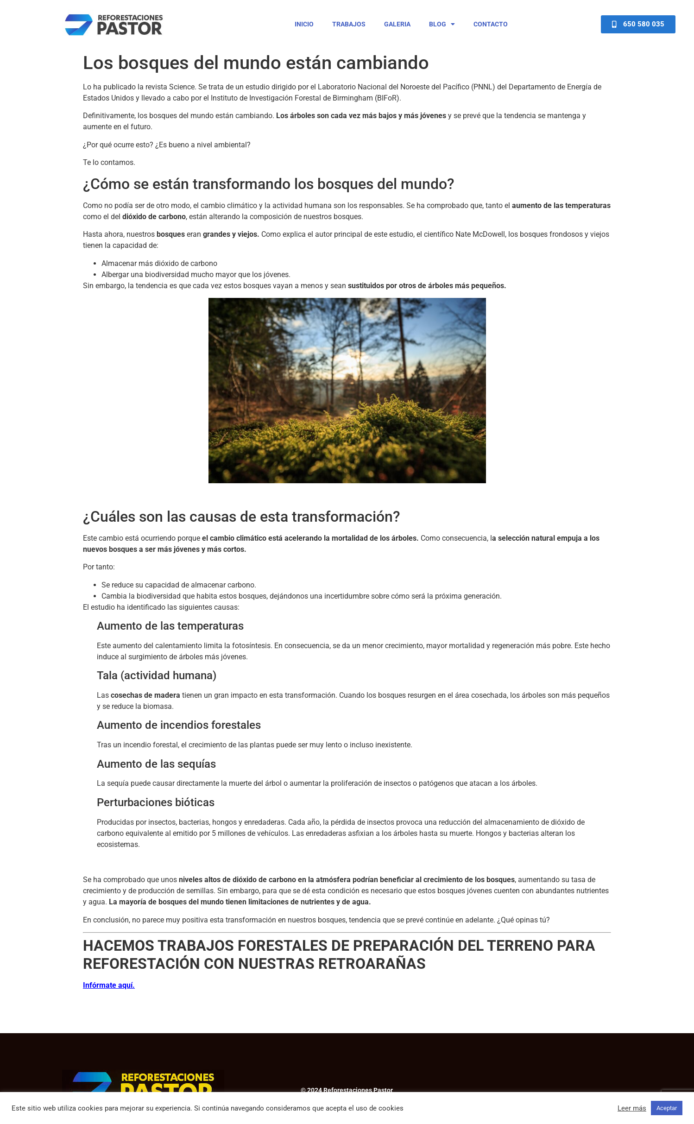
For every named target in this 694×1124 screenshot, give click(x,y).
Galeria (397, 24)
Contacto (490, 24)
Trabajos (349, 24)
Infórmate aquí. (109, 985)
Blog (442, 24)
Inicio (304, 24)
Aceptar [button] (666, 1108)
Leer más (632, 1108)
